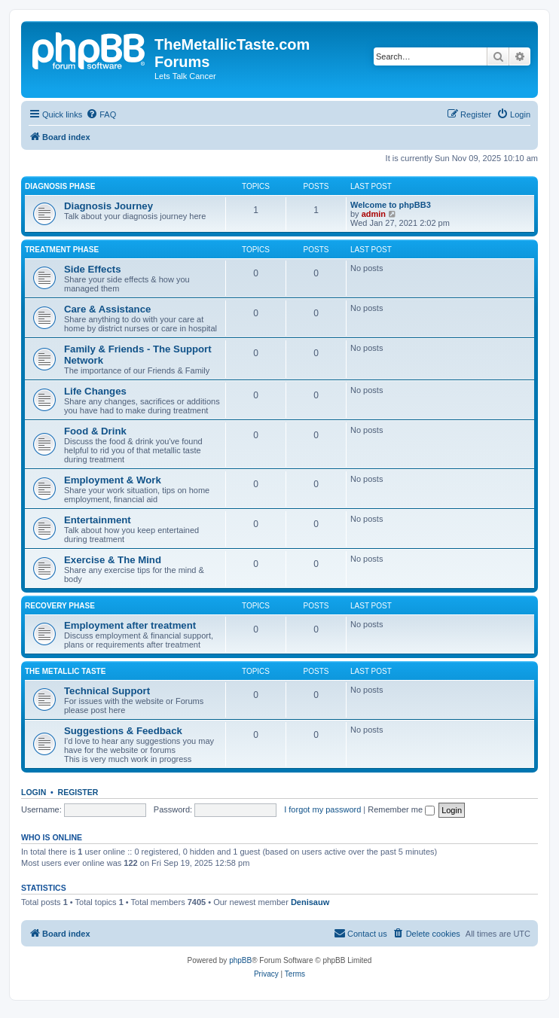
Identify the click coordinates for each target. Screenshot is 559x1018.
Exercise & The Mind (112, 559)
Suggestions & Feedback (123, 730)
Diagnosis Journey (108, 206)
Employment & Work (112, 480)
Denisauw (310, 902)
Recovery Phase (60, 606)
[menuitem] (101, 114)
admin (374, 213)
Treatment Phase (62, 249)
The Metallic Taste (65, 671)
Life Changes (95, 391)
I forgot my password (322, 809)
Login (33, 792)
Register (78, 792)
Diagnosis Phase (60, 186)
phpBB (240, 960)
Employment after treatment (130, 625)
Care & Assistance (107, 309)
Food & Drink (95, 431)
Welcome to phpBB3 (390, 204)
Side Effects (92, 269)
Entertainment (97, 520)
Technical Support (107, 690)
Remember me (401, 809)
